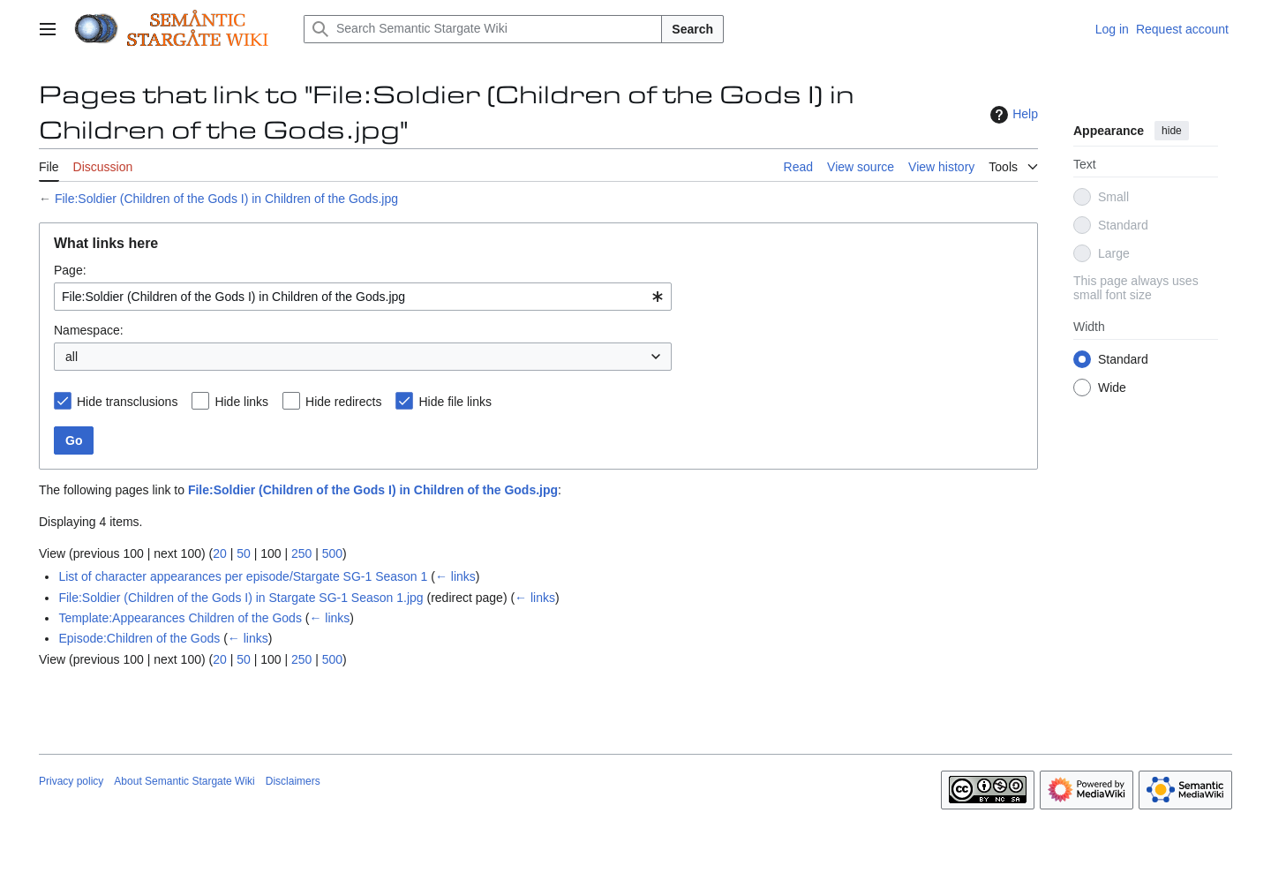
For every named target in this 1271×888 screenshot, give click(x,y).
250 (301, 553)
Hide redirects (343, 402)
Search (692, 29)
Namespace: (89, 330)
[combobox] (363, 296)
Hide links (241, 402)
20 (220, 553)
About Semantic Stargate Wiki (184, 781)
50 (244, 553)
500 (332, 553)
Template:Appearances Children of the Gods (180, 618)
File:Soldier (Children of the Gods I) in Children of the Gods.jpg (226, 199)
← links (455, 576)
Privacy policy (71, 781)
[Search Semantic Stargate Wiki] (483, 29)
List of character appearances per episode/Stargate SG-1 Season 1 (242, 576)
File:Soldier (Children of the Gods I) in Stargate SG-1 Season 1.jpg (240, 598)
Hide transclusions (127, 402)
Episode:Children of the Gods (139, 638)
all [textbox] (71, 357)
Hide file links (454, 402)
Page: (70, 270)
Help (1012, 115)
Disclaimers (293, 781)
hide (1172, 130)
